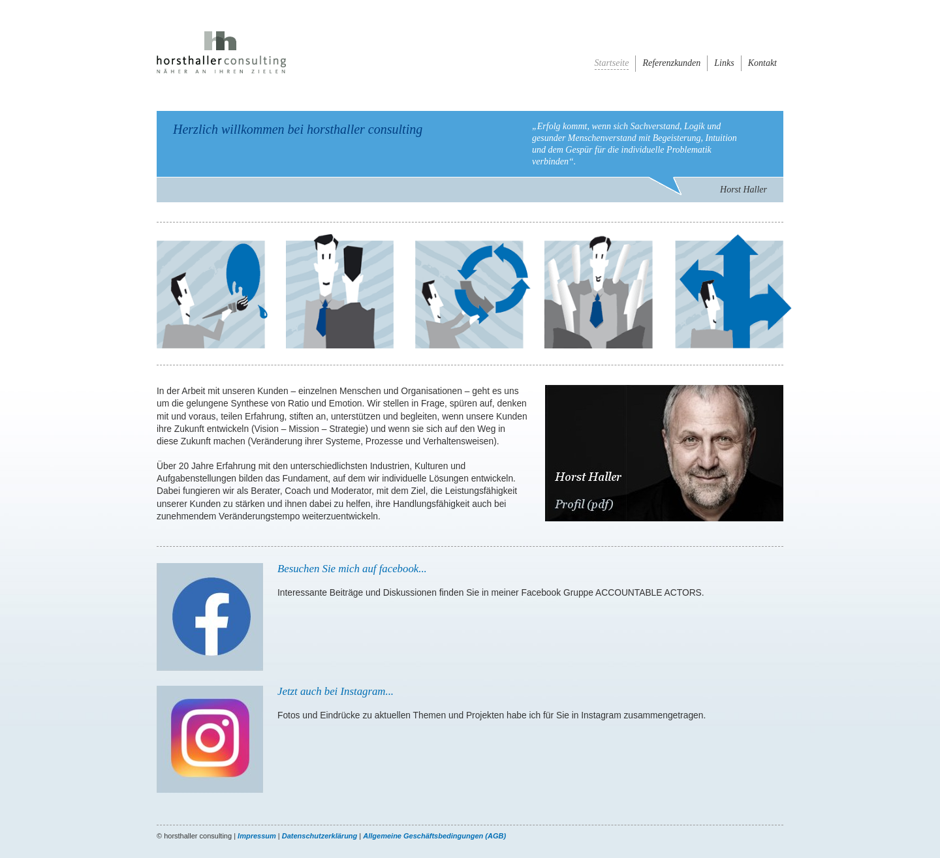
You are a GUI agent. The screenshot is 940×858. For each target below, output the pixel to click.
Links (724, 63)
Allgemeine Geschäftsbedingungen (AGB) (434, 836)
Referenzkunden (671, 63)
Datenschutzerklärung (320, 836)
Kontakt (762, 63)
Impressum (257, 836)
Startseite (612, 63)
